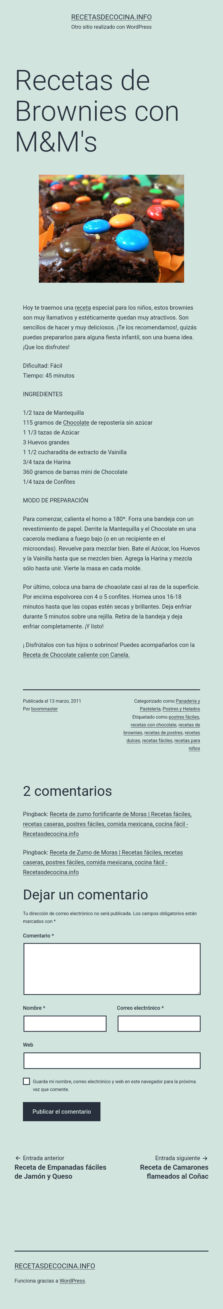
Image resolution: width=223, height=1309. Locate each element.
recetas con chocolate (153, 725)
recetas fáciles (157, 740)
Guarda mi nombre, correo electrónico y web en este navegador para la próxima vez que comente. (114, 1085)
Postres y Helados (181, 709)
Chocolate (76, 422)
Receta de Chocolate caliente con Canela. (76, 654)
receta (83, 307)
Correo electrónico (140, 1008)
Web (28, 1045)
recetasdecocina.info (111, 17)
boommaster (44, 709)
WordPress (72, 1281)
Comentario (38, 936)
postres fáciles (184, 717)
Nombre (34, 1008)
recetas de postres (163, 732)
